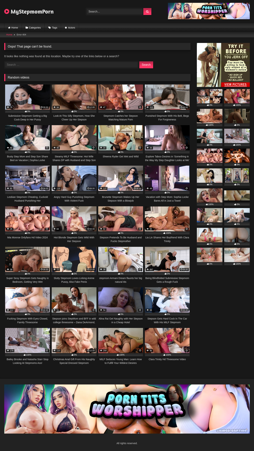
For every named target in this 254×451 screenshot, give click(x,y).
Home (14, 27)
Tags (54, 27)
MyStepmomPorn (29, 11)
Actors (71, 27)
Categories (35, 27)
